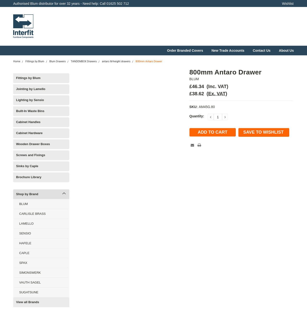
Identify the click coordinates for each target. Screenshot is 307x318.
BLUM (23, 204)
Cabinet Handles (28, 122)
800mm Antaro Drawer (149, 61)
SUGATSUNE (28, 292)
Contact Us (262, 50)
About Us (286, 50)
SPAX (23, 263)
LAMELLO (26, 223)
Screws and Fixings (30, 155)
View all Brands (27, 302)
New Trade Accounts (228, 50)
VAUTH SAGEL (30, 282)
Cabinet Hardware (29, 133)
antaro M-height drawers (116, 61)
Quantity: (196, 116)
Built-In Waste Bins (30, 111)
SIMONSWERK (30, 272)
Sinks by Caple (27, 166)
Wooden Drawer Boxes (33, 144)
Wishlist (288, 4)
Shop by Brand (27, 194)
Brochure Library (28, 177)
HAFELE (25, 243)
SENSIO (25, 233)
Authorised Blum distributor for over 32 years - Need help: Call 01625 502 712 (71, 4)
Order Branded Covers (185, 50)
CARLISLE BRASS (32, 214)
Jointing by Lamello (30, 89)
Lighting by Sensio (30, 100)
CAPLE (24, 253)
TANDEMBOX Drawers (84, 61)
